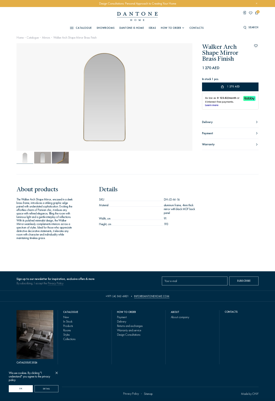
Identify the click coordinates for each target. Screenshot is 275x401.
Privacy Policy (55, 283)
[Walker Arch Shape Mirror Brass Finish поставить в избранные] (256, 45)
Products (68, 326)
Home (20, 37)
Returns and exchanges (130, 326)
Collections (69, 339)
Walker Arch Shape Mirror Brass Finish (75, 37)
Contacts (196, 27)
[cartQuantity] (257, 13)
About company (180, 317)
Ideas (152, 27)
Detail (46, 388)
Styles (66, 334)
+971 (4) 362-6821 (117, 296)
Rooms (67, 330)
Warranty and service (129, 330)
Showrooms (106, 27)
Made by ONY (250, 394)
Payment (121, 317)
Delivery (121, 321)
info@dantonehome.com (151, 296)
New (66, 317)
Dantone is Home (131, 27)
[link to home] (137, 16)
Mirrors (46, 37)
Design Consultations (128, 334)
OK (20, 388)
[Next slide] (165, 97)
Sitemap (148, 394)
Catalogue (33, 37)
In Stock (67, 321)
